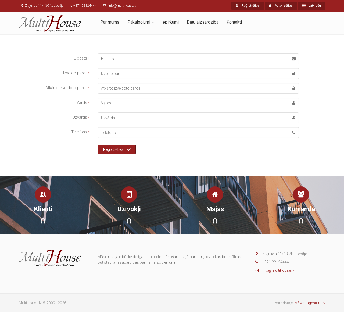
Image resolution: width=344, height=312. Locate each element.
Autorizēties (281, 6)
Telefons (80, 132)
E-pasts (81, 58)
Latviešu (311, 6)
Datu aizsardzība (202, 22)
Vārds (83, 102)
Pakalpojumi (138, 22)
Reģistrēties (248, 6)
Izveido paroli (76, 73)
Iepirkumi (170, 22)
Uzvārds (80, 117)
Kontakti (234, 22)
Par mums (109, 22)
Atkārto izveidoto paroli (67, 87)
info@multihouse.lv (274, 270)
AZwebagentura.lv (310, 303)
